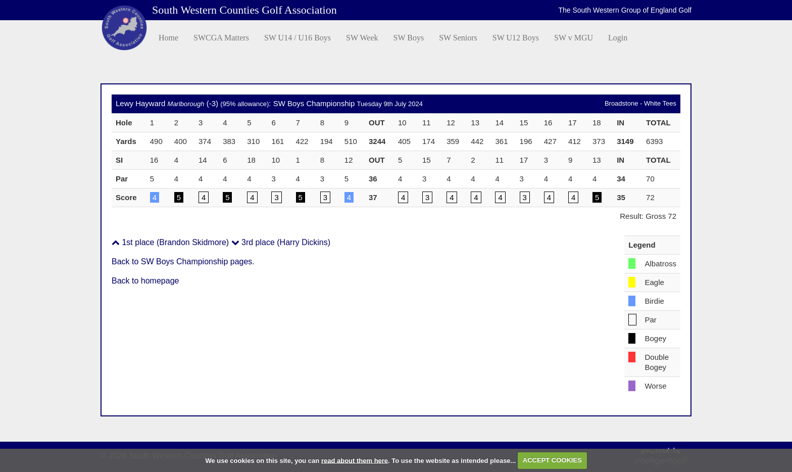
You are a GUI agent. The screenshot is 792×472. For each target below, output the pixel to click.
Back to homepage (145, 280)
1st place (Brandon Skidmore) (170, 242)
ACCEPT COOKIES (552, 460)
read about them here (354, 460)
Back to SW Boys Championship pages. (183, 261)
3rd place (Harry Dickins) (280, 242)
